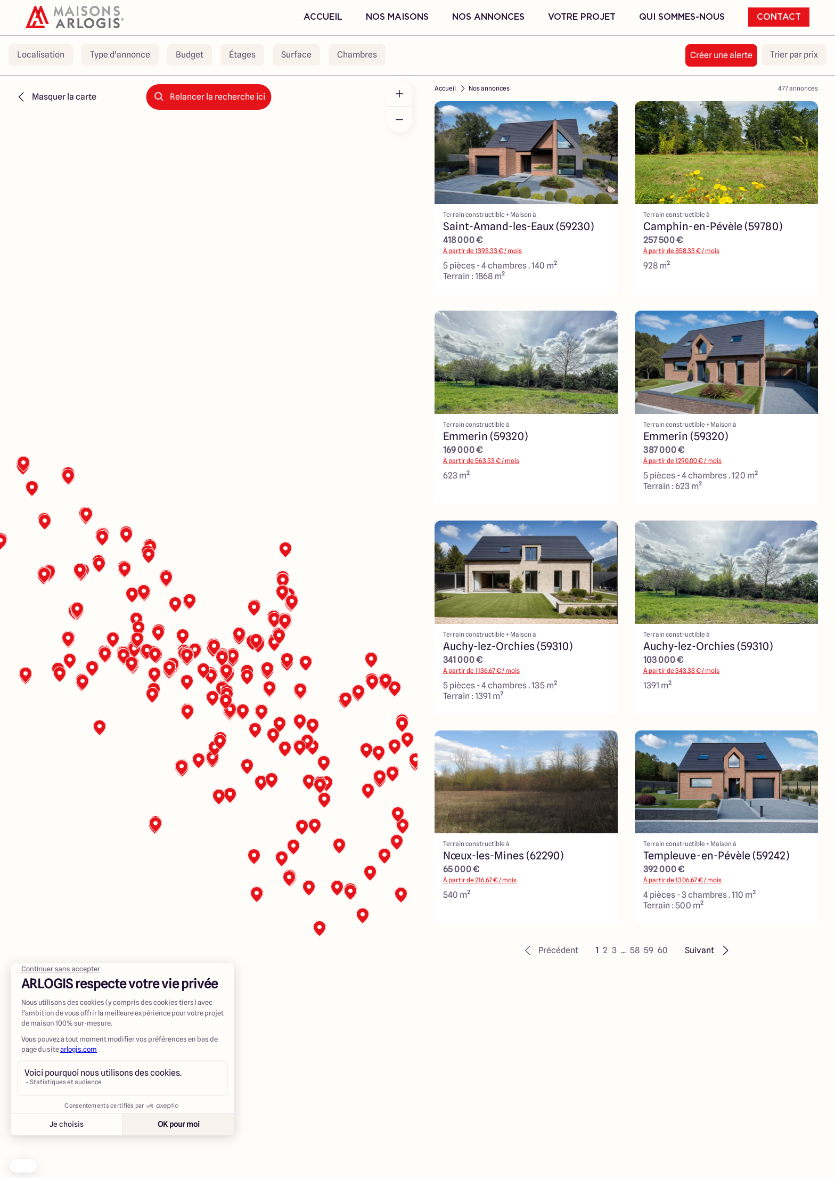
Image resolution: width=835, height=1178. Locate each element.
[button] (549, 950)
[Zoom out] (399, 119)
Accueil (323, 17)
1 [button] (597, 950)
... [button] (623, 950)
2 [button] (605, 950)
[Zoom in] (399, 94)
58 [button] (635, 950)
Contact (779, 17)
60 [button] (663, 950)
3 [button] (614, 950)
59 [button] (648, 950)
